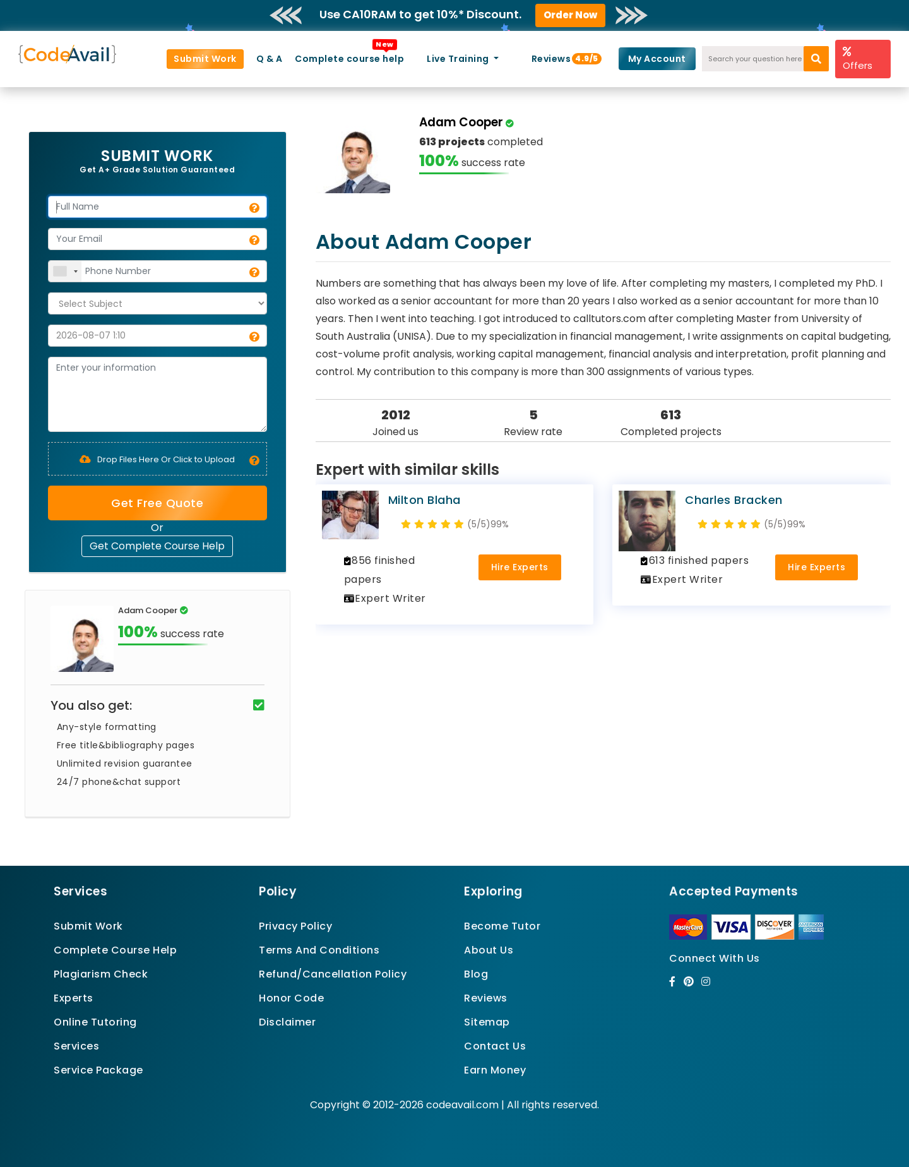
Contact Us (495, 1046)
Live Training (459, 58)
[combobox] (65, 271)
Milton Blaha (424, 500)
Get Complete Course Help (157, 546)
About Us (488, 950)
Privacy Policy (295, 926)
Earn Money (495, 1070)
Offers (857, 59)
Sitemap (487, 1022)
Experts (73, 998)
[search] (816, 58)
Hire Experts (520, 567)
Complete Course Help (115, 950)
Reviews (556, 58)
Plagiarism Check (101, 974)
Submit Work (205, 58)
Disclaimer (287, 1022)
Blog (476, 974)
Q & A (269, 58)
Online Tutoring (95, 1022)
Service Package (98, 1070)
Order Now (570, 14)
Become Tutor (502, 926)
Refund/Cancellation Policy (333, 974)
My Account (657, 58)
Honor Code (291, 998)
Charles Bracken (734, 500)
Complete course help (349, 58)
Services (76, 1046)
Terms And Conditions (319, 950)
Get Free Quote (157, 503)
